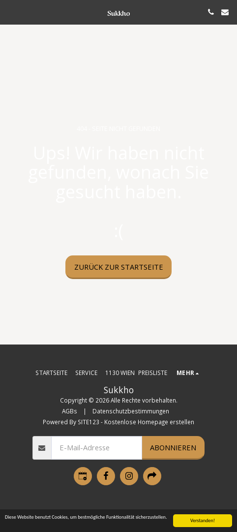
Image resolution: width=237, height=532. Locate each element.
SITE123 (88, 422)
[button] (10, 11)
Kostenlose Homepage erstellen (149, 422)
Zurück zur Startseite (118, 267)
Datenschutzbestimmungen (130, 411)
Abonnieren (173, 447)
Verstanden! (202, 520)
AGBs (69, 411)
